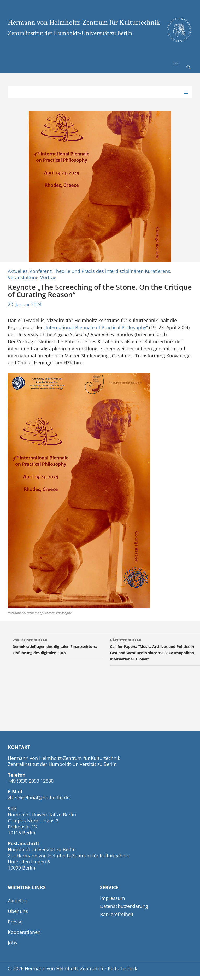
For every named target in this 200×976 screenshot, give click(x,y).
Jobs (12, 942)
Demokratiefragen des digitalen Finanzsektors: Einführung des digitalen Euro (58, 646)
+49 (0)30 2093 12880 (31, 781)
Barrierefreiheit (116, 914)
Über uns (18, 911)
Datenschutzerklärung (124, 906)
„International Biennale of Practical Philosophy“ (96, 327)
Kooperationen (24, 932)
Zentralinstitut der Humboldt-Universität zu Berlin (70, 33)
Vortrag (48, 277)
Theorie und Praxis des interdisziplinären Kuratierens (112, 271)
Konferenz (41, 271)
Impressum (112, 898)
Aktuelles (18, 271)
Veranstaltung (23, 277)
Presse (15, 921)
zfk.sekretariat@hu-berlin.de (38, 797)
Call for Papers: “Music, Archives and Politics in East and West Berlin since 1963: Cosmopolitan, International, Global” (155, 649)
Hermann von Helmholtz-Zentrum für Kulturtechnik (84, 22)
